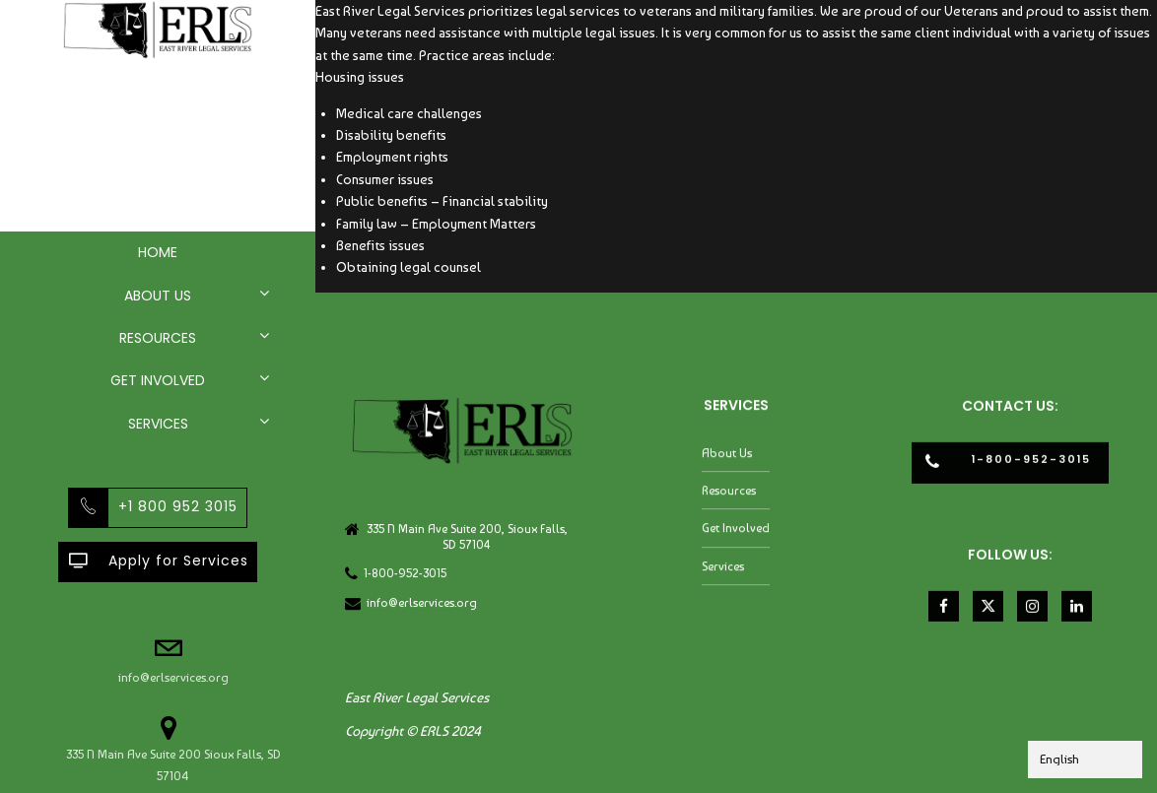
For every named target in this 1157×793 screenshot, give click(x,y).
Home (157, 252)
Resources (157, 338)
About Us (157, 295)
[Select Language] (1085, 759)
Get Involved (157, 380)
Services (158, 423)
